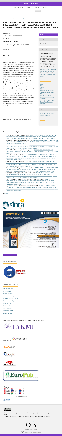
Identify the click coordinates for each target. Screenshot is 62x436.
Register (51, 3)
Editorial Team (7, 303)
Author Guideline (8, 293)
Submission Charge (8, 296)
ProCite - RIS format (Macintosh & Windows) (47, 96)
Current (29, 7)
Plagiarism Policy (8, 310)
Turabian (43, 103)
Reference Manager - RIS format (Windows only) (47, 101)
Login (57, 3)
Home (5, 18)
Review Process (7, 313)
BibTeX (42, 87)
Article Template (8, 291)
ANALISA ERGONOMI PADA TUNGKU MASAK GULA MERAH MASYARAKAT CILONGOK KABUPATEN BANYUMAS (32, 141)
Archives (37, 7)
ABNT (41, 84)
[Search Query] (27, 11)
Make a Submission (10, 255)
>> (7, 193)
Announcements (19, 7)
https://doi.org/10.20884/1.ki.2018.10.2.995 (17, 45)
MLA (41, 94)
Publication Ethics (8, 288)
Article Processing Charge (10, 298)
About (45, 7)
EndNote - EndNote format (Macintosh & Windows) (47, 91)
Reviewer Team (7, 306)
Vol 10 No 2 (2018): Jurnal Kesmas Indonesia (26, 18)
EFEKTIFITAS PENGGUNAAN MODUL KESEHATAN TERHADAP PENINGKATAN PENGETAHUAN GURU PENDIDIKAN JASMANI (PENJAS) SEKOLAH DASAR (30, 180)
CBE (41, 89)
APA (41, 85)
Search (38, 11)
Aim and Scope (7, 308)
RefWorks (43, 98)
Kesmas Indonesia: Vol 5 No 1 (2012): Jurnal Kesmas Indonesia (32, 147)
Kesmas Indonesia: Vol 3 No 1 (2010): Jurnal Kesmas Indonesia (38, 138)
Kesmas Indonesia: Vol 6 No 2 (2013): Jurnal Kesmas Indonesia (36, 171)
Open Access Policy (8, 301)
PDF (42, 34)
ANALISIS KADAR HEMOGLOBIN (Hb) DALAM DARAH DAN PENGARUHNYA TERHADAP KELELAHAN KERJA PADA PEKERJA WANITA (30, 145)
